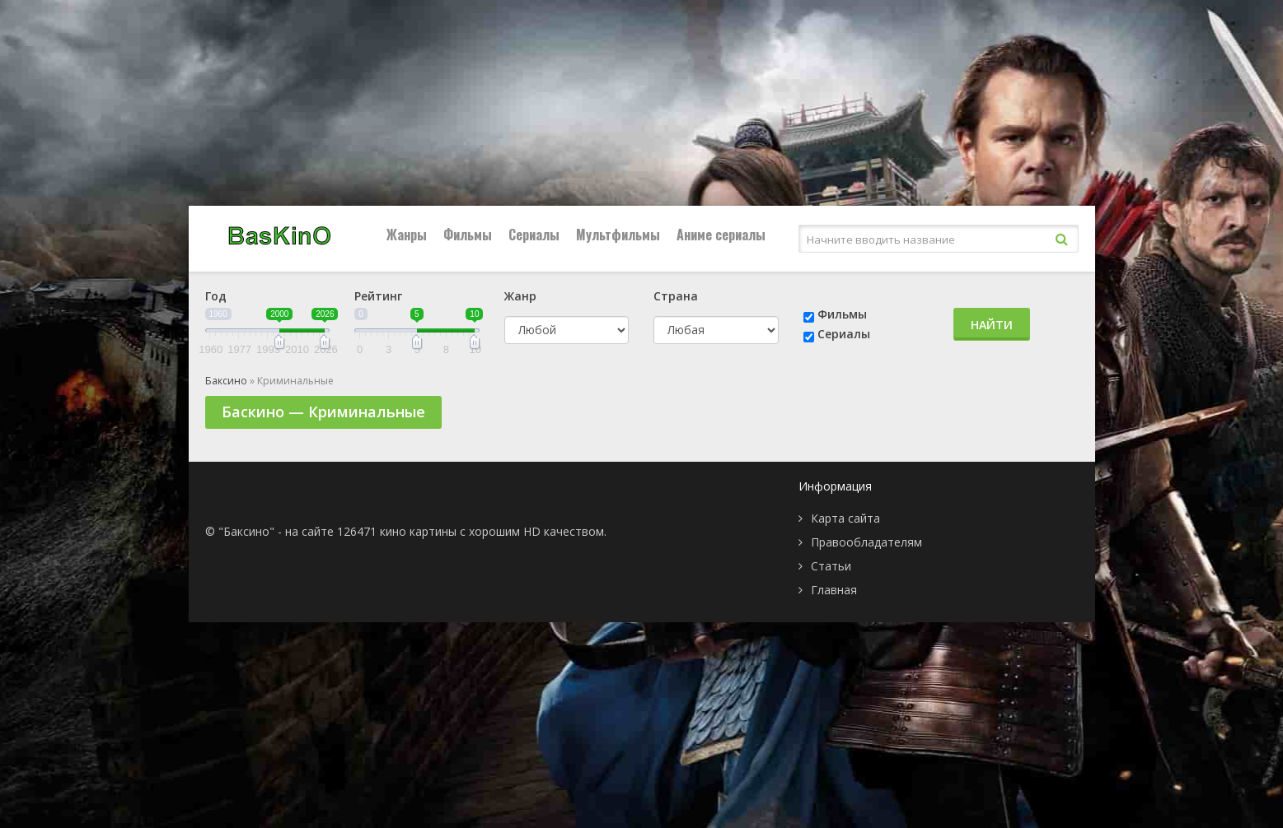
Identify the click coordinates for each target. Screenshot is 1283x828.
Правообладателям (866, 542)
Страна (675, 296)
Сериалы (534, 234)
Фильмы (467, 234)
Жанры (406, 234)
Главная (834, 590)
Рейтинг (378, 296)
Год (216, 296)
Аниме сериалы (721, 234)
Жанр (520, 296)
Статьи (831, 566)
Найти (992, 325)
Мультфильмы (618, 234)
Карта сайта (845, 518)
